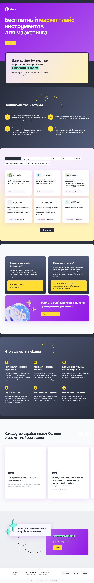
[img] (6, 573)
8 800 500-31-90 (44, 572)
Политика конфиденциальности (39, 580)
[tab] (13, 158)
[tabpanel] (47, 197)
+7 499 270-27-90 (17, 572)
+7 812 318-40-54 (31, 572)
